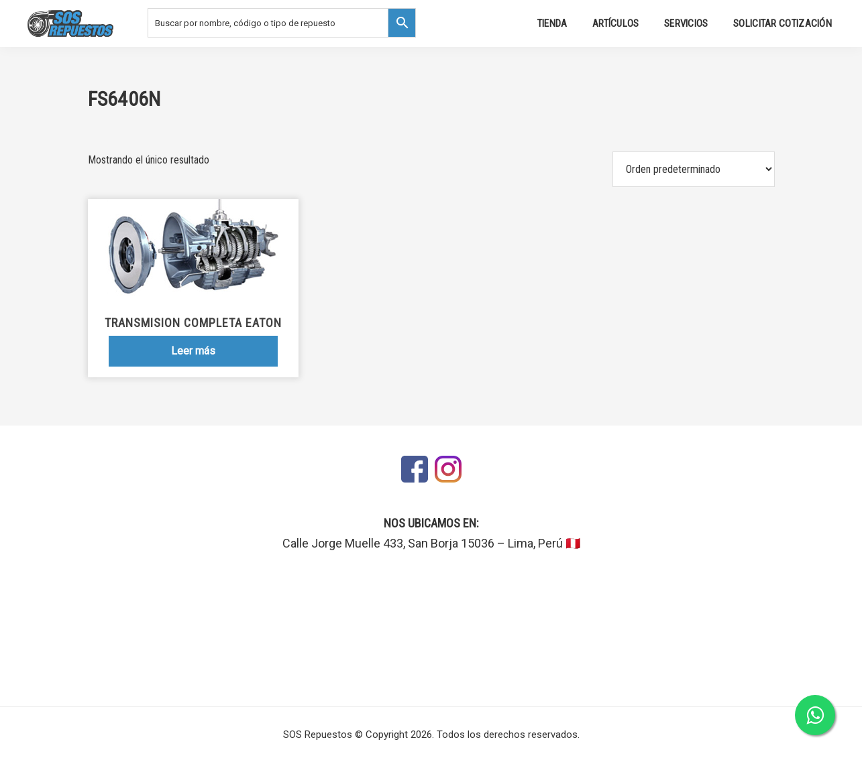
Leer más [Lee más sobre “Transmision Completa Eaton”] (193, 350)
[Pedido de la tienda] (693, 169)
